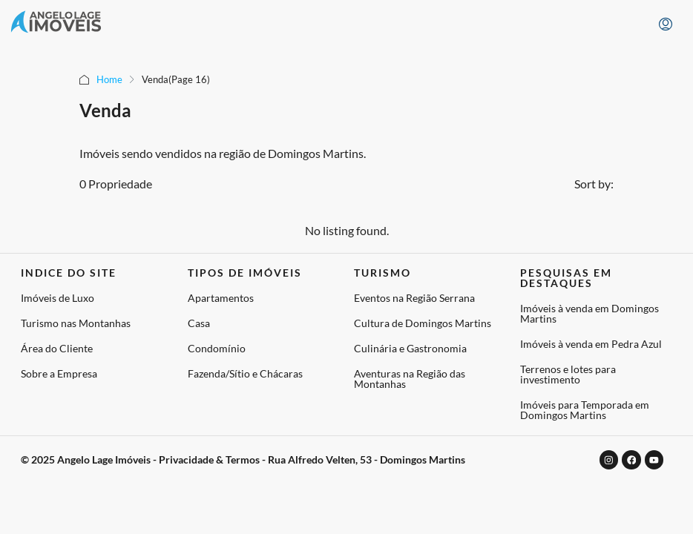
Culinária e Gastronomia (410, 348)
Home (109, 79)
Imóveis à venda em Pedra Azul (591, 343)
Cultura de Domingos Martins (422, 323)
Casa (199, 323)
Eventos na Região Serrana (414, 297)
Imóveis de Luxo (57, 297)
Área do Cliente (57, 348)
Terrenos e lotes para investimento (568, 374)
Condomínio (217, 348)
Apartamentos (221, 297)
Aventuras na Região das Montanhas (409, 378)
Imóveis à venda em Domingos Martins (589, 313)
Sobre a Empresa (59, 373)
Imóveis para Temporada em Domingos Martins (584, 409)
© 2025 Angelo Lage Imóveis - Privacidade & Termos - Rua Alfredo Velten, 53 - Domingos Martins (243, 458)
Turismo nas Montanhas (76, 323)
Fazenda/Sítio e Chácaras (245, 373)
